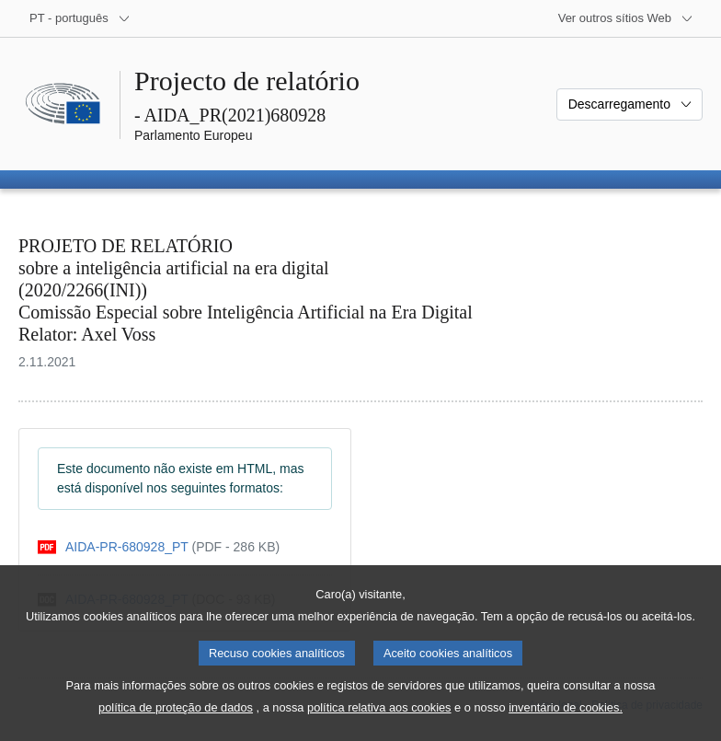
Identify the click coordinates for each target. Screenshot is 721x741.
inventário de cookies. (566, 723)
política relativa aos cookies (379, 723)
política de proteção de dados (175, 723)
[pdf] (159, 547)
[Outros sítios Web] (626, 18)
